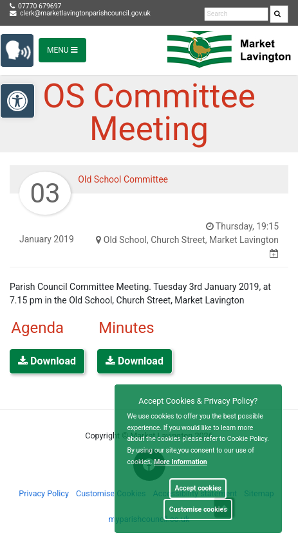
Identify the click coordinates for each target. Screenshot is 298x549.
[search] (279, 14)
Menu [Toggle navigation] (62, 50)
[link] (277, 14)
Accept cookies (197, 488)
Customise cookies (198, 509)
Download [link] (47, 361)
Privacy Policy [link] (44, 493)
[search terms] (236, 14)
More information (180, 462)
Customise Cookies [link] (110, 493)
